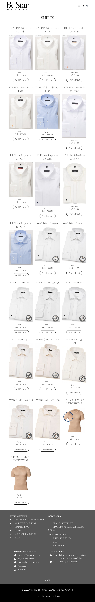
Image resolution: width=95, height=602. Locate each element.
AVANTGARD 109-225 (21, 400)
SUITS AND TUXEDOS (62, 538)
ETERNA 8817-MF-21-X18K (20, 156)
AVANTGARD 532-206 (74, 341)
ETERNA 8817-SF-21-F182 (47, 29)
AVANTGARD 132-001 (74, 223)
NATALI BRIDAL (22, 527)
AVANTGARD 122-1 (20, 282)
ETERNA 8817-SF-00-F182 (20, 29)
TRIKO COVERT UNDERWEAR (74, 401)
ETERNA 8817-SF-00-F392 (74, 29)
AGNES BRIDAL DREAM (25, 534)
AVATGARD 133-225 (21, 339)
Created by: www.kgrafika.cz (47, 596)
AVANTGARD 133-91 (47, 223)
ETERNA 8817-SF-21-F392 (21, 89)
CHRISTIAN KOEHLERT (25, 523)
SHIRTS (56, 541)
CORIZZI (56, 519)
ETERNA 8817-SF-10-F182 (47, 89)
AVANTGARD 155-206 (48, 400)
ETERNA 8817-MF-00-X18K (74, 89)
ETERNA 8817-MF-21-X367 (74, 156)
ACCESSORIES (59, 545)
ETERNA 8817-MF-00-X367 (47, 156)
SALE (17, 537)
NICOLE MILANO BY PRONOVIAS (29, 519)
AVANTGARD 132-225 (47, 339)
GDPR (47, 580)
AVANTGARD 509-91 (47, 282)
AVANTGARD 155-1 (74, 282)
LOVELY (19, 530)
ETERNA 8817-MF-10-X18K (20, 224)
